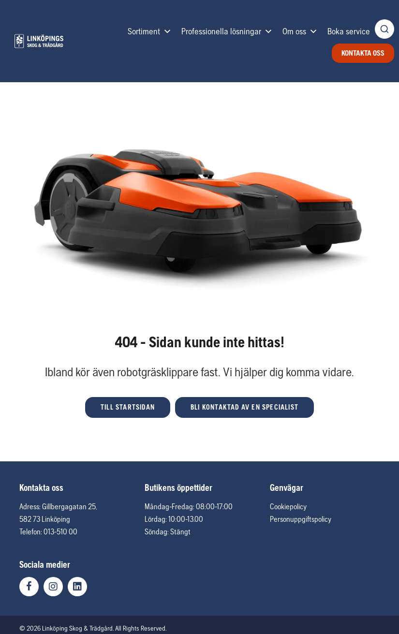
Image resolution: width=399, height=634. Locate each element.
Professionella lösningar (227, 31)
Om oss (300, 31)
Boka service (348, 31)
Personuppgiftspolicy (300, 519)
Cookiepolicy (288, 506)
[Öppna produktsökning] (384, 29)
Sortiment (150, 31)
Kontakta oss (362, 53)
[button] (127, 407)
